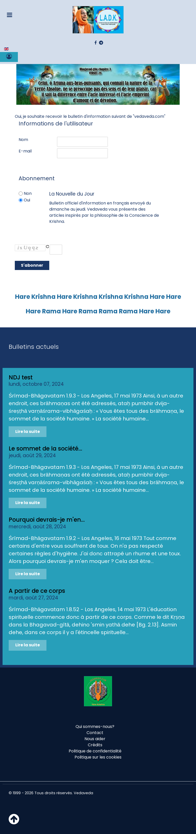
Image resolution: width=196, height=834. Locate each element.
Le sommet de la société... (45, 448)
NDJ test (21, 377)
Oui (27, 200)
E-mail (25, 151)
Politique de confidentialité (95, 751)
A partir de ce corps (37, 591)
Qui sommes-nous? (95, 726)
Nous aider (94, 739)
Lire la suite (27, 431)
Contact (95, 733)
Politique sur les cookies (98, 757)
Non (28, 193)
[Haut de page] (14, 822)
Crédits (95, 745)
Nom (23, 140)
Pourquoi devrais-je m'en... (47, 520)
